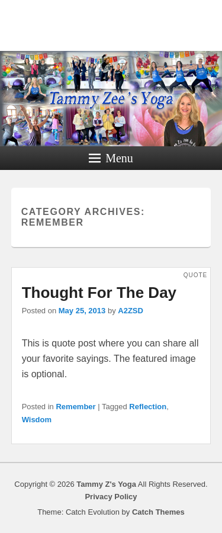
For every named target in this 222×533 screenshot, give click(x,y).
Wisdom (37, 419)
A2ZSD (130, 310)
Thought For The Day (99, 292)
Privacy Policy (111, 496)
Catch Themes (158, 512)
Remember (75, 406)
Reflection (147, 406)
